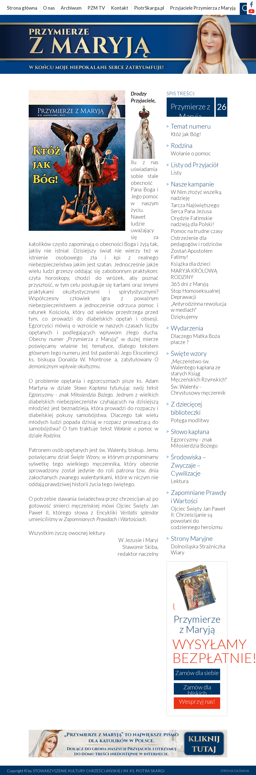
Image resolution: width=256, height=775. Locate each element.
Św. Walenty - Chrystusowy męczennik (198, 389)
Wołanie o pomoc (191, 153)
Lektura (179, 481)
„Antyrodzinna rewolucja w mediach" (198, 306)
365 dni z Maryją (189, 284)
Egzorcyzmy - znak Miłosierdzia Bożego (194, 442)
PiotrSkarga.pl (149, 8)
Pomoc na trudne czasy (197, 231)
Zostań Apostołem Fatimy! (191, 254)
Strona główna (22, 8)
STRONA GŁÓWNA (234, 771)
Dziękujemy (184, 316)
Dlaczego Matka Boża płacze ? (195, 339)
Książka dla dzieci (190, 264)
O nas (49, 8)
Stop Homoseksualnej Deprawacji (195, 294)
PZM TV (96, 8)
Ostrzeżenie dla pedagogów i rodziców (196, 241)
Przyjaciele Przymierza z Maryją (203, 8)
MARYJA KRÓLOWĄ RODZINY (194, 273)
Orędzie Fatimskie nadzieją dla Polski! (192, 221)
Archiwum (71, 8)
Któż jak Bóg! (186, 134)
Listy (176, 172)
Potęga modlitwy (190, 420)
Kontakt (119, 8)
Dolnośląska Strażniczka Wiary (198, 549)
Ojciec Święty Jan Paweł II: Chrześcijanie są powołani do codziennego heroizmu (198, 517)
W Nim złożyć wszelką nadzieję (196, 195)
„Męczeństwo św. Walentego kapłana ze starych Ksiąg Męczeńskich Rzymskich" (199, 370)
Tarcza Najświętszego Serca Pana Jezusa (195, 208)
